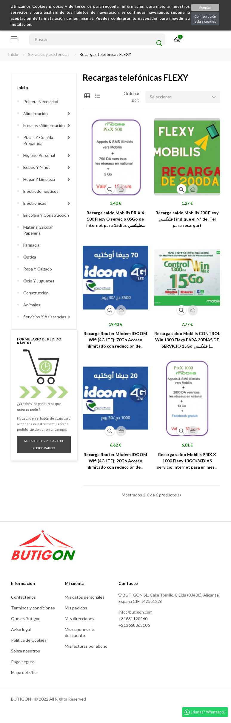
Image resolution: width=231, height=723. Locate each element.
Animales (31, 304)
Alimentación (35, 113)
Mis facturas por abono (86, 646)
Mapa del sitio (24, 672)
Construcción (36, 292)
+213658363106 (134, 625)
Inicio (22, 87)
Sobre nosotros (25, 650)
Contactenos (23, 597)
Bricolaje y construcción (46, 215)
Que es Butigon (26, 618)
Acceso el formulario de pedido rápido (44, 444)
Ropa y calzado (37, 268)
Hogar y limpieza (39, 179)
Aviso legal (21, 629)
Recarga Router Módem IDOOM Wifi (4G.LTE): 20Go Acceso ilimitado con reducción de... (115, 461)
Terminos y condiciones (33, 607)
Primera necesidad (40, 101)
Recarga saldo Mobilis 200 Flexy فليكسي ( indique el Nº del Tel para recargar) (186, 219)
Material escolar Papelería (38, 230)
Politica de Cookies (29, 640)
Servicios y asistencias (44, 316)
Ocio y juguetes (38, 280)
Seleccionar (185, 97)
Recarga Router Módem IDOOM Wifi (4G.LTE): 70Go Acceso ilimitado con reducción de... (115, 339)
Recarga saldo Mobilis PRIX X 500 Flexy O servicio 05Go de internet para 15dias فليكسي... (115, 219)
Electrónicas (34, 203)
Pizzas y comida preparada (38, 140)
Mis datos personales (84, 597)
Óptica (29, 256)
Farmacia (31, 244)
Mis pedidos (76, 607)
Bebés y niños (36, 167)
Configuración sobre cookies (205, 18)
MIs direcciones (79, 618)
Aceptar (205, 7)
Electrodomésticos (40, 191)
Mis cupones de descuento (79, 632)
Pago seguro (23, 661)
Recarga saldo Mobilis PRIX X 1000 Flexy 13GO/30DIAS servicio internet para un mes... (187, 461)
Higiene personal (39, 155)
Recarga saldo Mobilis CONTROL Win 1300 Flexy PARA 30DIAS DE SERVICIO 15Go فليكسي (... (187, 339)
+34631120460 (132, 618)
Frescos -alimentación (44, 125)
